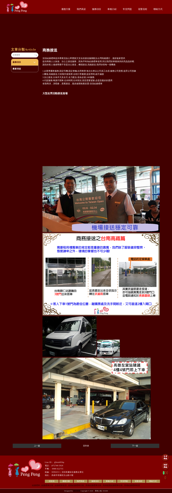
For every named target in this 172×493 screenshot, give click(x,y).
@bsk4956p (59, 462)
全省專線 (165, 457)
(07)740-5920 (57, 466)
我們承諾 (81, 9)
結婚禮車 (36, 485)
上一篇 (37, 446)
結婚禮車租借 (61, 485)
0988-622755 (57, 469)
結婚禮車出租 (47, 485)
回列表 (86, 446)
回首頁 (52, 481)
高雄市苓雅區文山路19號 (62, 475)
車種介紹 (111, 9)
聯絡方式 (157, 9)
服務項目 (96, 9)
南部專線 (165, 466)
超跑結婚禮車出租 (76, 485)
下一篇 (135, 446)
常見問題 (127, 9)
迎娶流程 (142, 9)
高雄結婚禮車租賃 (132, 485)
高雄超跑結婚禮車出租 (113, 485)
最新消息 (17, 69)
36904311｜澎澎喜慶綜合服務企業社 (67, 472)
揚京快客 (76, 491)
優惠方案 (65, 9)
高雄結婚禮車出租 (93, 485)
